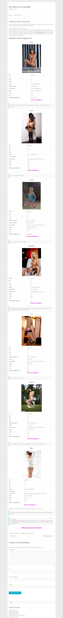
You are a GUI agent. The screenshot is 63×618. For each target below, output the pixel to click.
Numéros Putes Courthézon (14, 614)
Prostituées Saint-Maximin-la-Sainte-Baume (17, 615)
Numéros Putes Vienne (13, 610)
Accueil (10, 15)
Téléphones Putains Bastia (13, 617)
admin (11, 533)
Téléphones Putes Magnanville (19, 22)
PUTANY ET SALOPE (20, 7)
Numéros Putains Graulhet (13, 612)
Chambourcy (12, 536)
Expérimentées (24, 533)
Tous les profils (17, 15)
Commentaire (11, 549)
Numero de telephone (36, 100)
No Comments (30, 533)
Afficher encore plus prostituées (31, 528)
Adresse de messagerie (13, 576)
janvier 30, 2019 (17, 533)
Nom (10, 569)
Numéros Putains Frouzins (48, 536)
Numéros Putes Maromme (13, 611)
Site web (10, 584)
